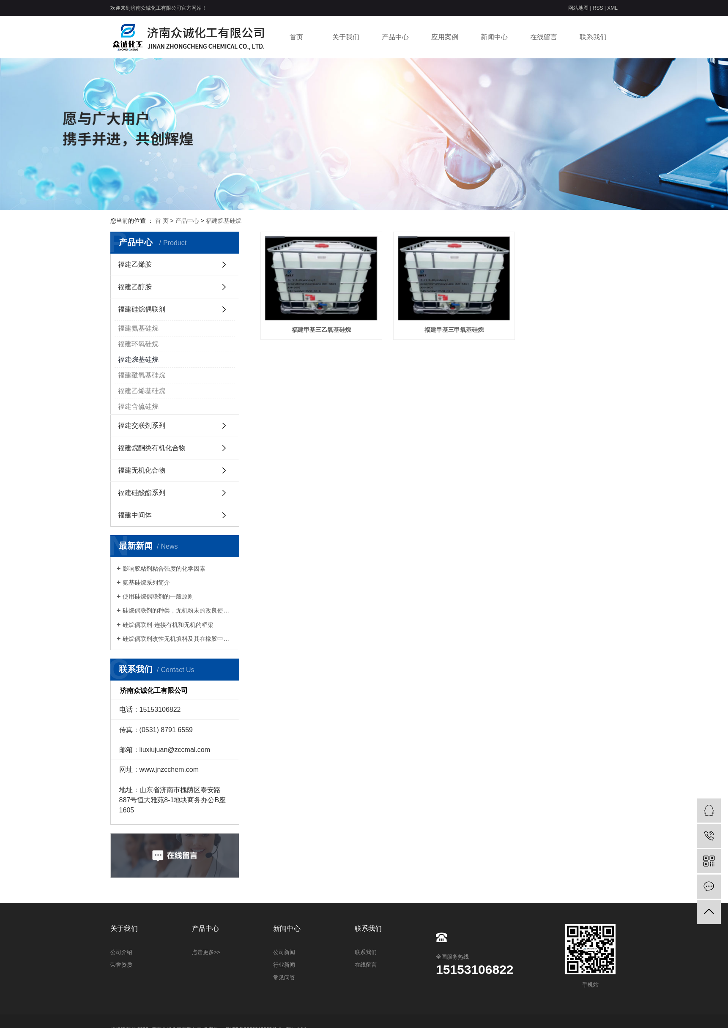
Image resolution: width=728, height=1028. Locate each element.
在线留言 (543, 37)
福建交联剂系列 (141, 425)
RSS (598, 8)
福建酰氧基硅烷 (141, 375)
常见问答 (284, 977)
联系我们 (593, 37)
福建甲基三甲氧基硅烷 (438, 322)
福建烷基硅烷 (223, 220)
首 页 (162, 220)
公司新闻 (284, 952)
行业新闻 (284, 965)
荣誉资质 (121, 965)
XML (612, 8)
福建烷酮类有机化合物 (152, 447)
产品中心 (395, 37)
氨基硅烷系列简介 (146, 582)
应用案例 (444, 37)
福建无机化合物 (141, 470)
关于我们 (345, 37)
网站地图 (579, 8)
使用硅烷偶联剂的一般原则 (158, 596)
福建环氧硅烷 (138, 343)
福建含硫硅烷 (138, 406)
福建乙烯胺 (135, 264)
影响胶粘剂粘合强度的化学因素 (164, 568)
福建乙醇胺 (135, 286)
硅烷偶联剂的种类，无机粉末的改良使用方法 (178, 610)
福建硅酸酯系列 (141, 492)
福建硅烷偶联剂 (141, 309)
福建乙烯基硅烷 (141, 390)
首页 (296, 37)
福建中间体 (135, 515)
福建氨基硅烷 (138, 328)
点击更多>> (206, 952)
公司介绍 (121, 952)
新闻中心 (494, 37)
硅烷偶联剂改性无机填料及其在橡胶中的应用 (178, 638)
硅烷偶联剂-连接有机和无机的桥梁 (168, 624)
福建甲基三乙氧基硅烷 (316, 322)
